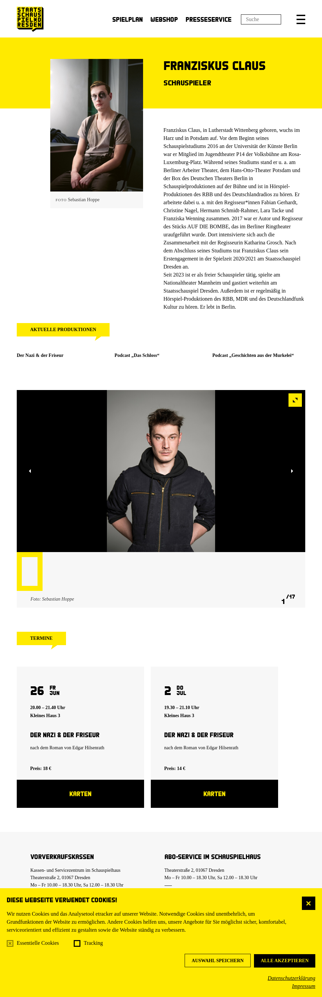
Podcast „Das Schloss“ (137, 355)
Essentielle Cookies (38, 943)
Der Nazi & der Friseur (40, 355)
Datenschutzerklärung (291, 978)
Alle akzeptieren (285, 960)
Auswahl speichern (218, 960)
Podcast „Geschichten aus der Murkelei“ (253, 355)
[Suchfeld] (261, 19)
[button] (301, 19)
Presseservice (209, 19)
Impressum (303, 986)
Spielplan (127, 19)
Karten (80, 793)
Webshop (164, 19)
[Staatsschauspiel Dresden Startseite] (30, 19)
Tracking (93, 943)
